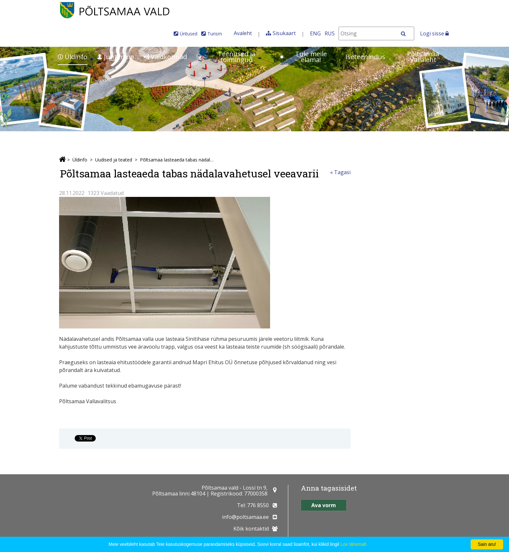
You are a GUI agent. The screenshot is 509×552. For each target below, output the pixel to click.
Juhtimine (115, 56)
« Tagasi (340, 172)
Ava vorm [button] (323, 505)
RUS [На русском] (330, 33)
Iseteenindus (365, 56)
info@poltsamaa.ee (245, 516)
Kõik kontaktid (251, 528)
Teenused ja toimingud (226, 56)
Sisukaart (284, 33)
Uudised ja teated (113, 160)
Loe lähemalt (353, 544)
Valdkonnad (165, 56)
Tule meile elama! (303, 56)
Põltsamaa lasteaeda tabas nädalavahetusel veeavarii (177, 160)
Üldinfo (72, 56)
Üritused (188, 34)
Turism (214, 34)
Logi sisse (434, 33)
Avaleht (243, 33)
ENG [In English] (315, 33)
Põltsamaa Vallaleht (423, 56)
